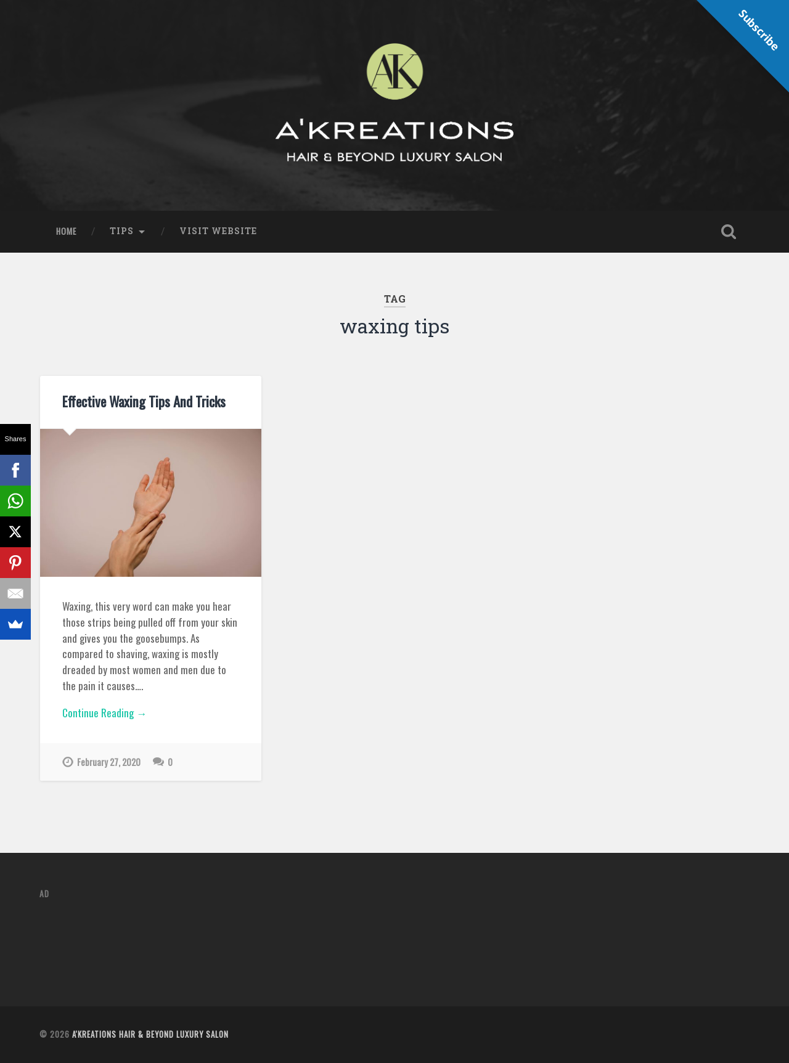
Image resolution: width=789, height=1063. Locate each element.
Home (66, 231)
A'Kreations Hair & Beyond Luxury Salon (150, 1034)
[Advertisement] (263, 938)
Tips (122, 231)
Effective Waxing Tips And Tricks (144, 401)
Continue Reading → (104, 712)
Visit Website (218, 231)
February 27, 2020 (109, 762)
